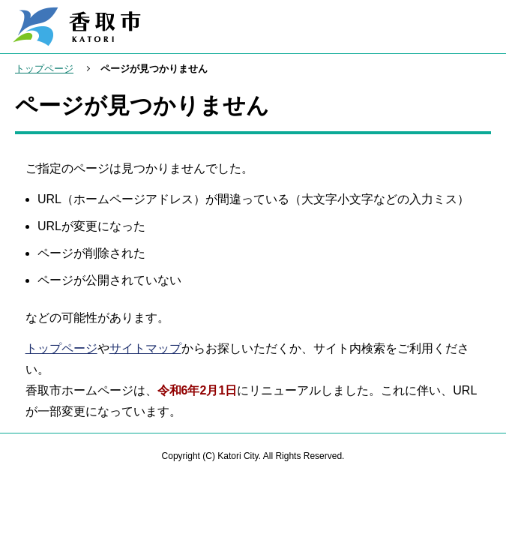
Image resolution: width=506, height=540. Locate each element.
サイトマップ (145, 348)
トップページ (44, 68)
